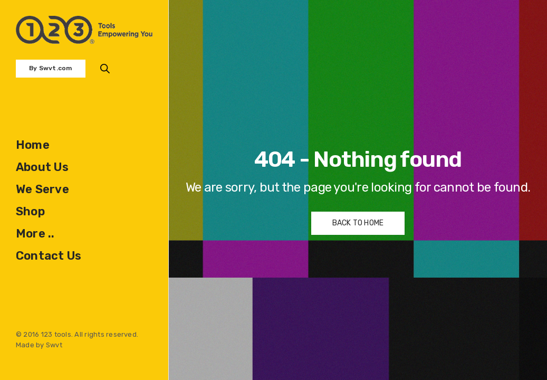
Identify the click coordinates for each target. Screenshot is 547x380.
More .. (35, 233)
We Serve (42, 189)
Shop (30, 211)
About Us (42, 167)
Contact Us (48, 256)
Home (33, 145)
